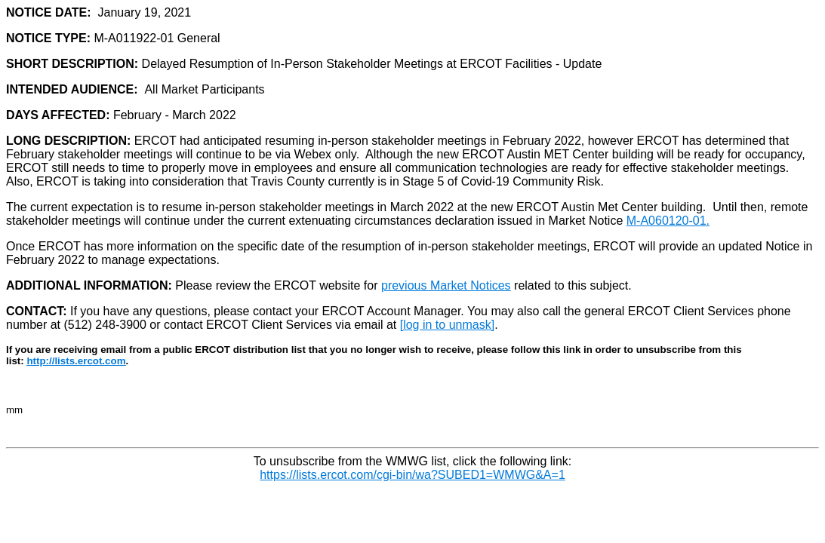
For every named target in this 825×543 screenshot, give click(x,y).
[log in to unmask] (447, 324)
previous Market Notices (446, 285)
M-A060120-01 (666, 220)
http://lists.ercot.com (75, 361)
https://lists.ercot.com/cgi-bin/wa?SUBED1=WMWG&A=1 (412, 474)
